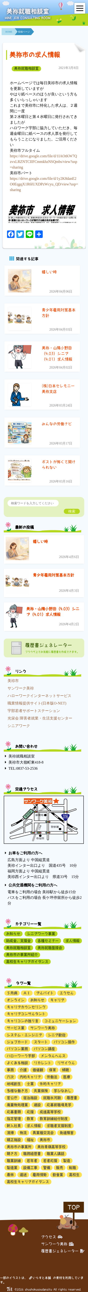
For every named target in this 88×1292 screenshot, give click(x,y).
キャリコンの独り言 (22, 1021)
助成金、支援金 (18, 940)
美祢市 (13, 681)
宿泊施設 (30, 1098)
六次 (10, 1077)
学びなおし (62, 1090)
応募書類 (14, 1112)
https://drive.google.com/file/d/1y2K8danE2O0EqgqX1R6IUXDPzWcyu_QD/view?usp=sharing (44, 184)
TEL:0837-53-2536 (23, 768)
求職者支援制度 (59, 1125)
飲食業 (58, 1174)
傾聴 (65, 1070)
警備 (46, 1167)
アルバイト (45, 993)
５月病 (12, 993)
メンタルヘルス (53, 1056)
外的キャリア (50, 1083)
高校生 (74, 1174)
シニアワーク (19, 726)
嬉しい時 (40, 541)
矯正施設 (14, 1139)
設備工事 (30, 1167)
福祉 (30, 1139)
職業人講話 (55, 1153)
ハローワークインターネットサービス (39, 696)
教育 (30, 1118)
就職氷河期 (52, 1098)
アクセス (51, 1237)
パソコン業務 (17, 1049)
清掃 (10, 1132)
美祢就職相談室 (26, 68)
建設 (37, 1105)
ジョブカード (17, 1042)
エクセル (67, 993)
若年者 (32, 1160)
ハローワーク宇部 (21, 1056)
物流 (23, 1132)
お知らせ (13, 933)
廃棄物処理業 (17, 1105)
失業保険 (41, 1090)
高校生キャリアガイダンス (27, 961)
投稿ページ (24, 31)
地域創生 (14, 1083)
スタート (41, 1042)
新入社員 (14, 1125)
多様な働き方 (17, 1090)
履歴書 (72, 1098)
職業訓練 (14, 1160)
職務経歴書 (32, 1153)
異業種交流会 (43, 1132)
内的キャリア (30, 1077)
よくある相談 (17, 1063)
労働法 (52, 1077)
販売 (59, 1167)
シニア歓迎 (56, 1035)
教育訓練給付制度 (54, 1118)
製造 (66, 1160)
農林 (10, 1174)
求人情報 (72, 940)
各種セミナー (48, 940)
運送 (23, 1174)
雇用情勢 (40, 1174)
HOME (8, 31)
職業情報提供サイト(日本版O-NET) (37, 703)
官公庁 (12, 1098)
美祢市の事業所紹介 (22, 954)
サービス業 (15, 1028)
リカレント (42, 1063)
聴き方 (12, 1153)
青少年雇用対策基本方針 (53, 575)
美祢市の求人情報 (34, 55)
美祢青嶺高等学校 (51, 1147)
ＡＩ (26, 993)
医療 (66, 1077)
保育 (52, 1070)
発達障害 (67, 1132)
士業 (30, 1083)
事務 (10, 1070)
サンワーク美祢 (21, 688)
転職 (72, 1167)
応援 (30, 1112)
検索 (71, 511)
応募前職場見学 (59, 1105)
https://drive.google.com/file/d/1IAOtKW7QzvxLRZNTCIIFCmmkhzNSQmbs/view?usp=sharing (43, 161)
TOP (74, 1207)
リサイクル (66, 1063)
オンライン (15, 1000)
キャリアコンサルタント (26, 1014)
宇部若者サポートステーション (34, 711)
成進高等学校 (50, 1112)
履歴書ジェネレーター (62, 1251)
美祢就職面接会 (50, 947)
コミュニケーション (60, 1021)
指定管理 (14, 1118)
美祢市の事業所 (19, 1147)
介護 (23, 1070)
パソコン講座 (44, 1049)
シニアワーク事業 (41, 933)
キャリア (57, 1000)
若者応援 (50, 1160)
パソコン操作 (64, 1042)
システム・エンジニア (24, 1035)
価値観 (38, 1070)
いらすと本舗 (40, 1277)
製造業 (12, 1167)
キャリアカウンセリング (26, 1007)
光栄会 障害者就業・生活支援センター (40, 718)
